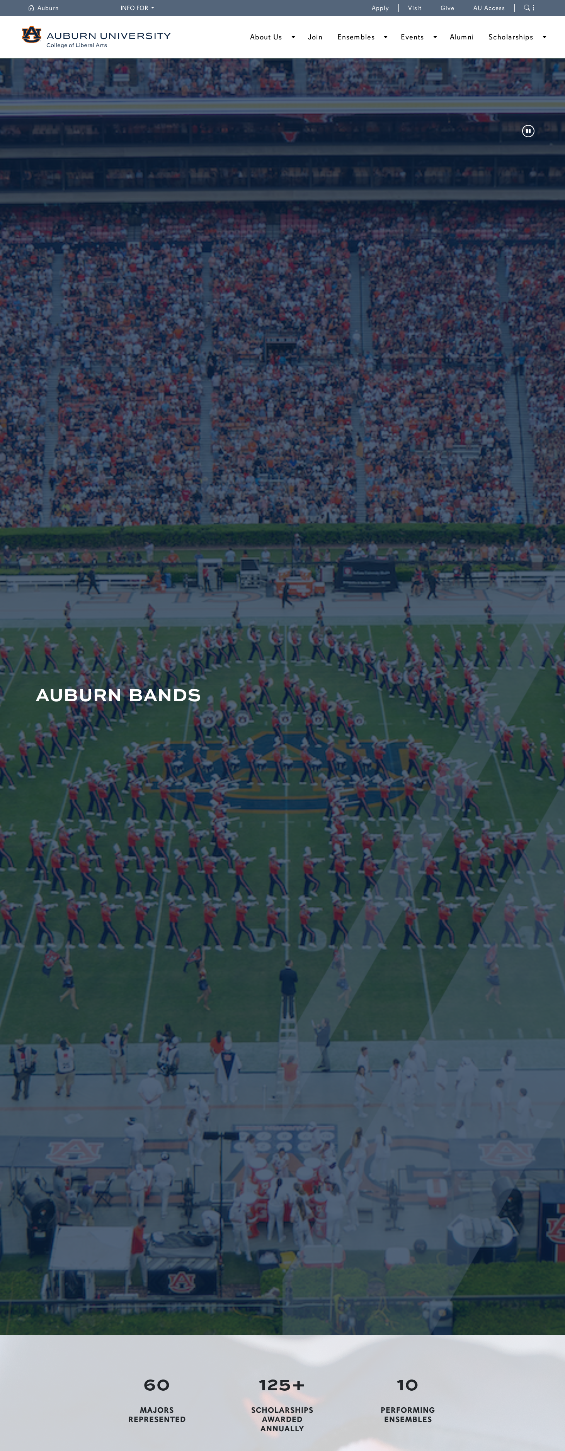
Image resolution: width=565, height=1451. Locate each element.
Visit (415, 8)
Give (452, 8)
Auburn (48, 8)
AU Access (489, 8)
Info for (139, 7)
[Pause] (528, 131)
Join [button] (315, 37)
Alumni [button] (462, 37)
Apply (380, 8)
